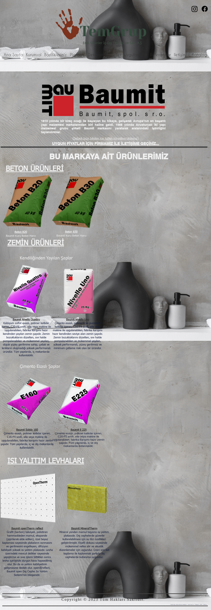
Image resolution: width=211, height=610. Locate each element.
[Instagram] (195, 9)
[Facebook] (205, 9)
